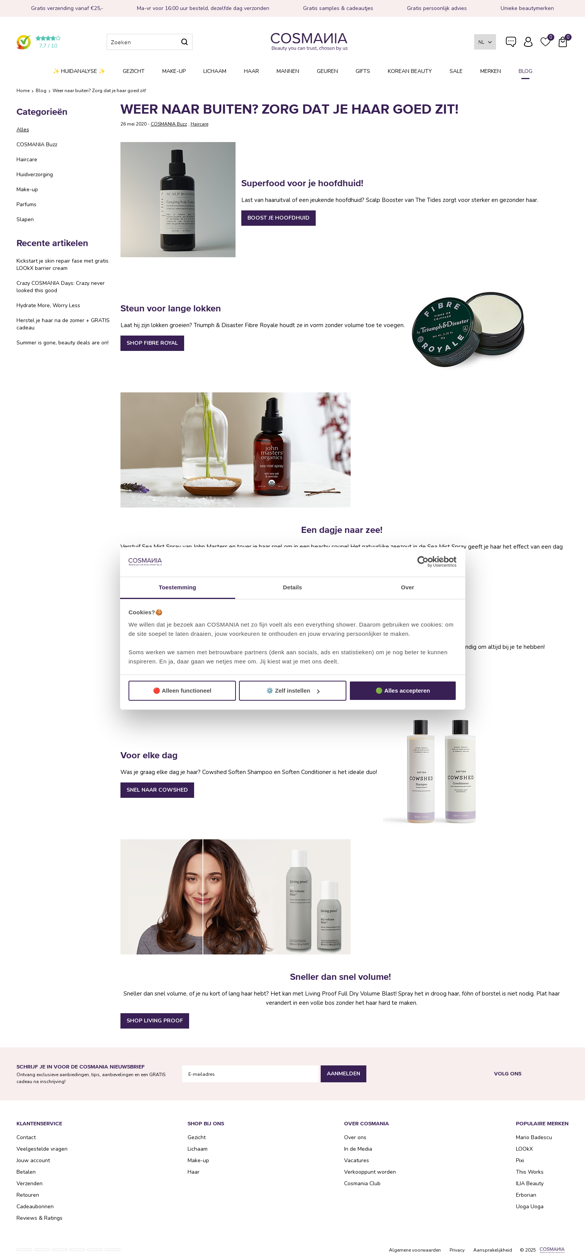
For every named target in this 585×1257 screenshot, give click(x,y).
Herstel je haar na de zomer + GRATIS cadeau (63, 324)
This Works (530, 1172)
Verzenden (29, 1183)
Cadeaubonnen (35, 1206)
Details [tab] (292, 587)
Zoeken (184, 42)
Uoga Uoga (530, 1206)
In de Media (358, 1149)
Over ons (355, 1137)
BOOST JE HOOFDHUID (278, 218)
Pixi (520, 1160)
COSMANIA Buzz (36, 144)
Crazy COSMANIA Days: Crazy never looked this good (60, 287)
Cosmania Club (362, 1183)
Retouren (27, 1195)
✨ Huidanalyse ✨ (79, 71)
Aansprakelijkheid (492, 1250)
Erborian (526, 1195)
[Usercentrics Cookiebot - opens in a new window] (422, 562)
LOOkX (524, 1149)
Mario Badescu (534, 1137)
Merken (490, 71)
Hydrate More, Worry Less (48, 305)
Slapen (25, 219)
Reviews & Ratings (39, 1218)
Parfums (26, 204)
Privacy (457, 1250)
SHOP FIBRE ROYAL (152, 343)
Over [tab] (407, 587)
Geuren (327, 71)
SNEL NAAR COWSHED (157, 790)
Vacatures (356, 1160)
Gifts (363, 71)
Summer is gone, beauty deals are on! (62, 342)
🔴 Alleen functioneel (182, 690)
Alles (22, 129)
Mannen (288, 71)
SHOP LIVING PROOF (155, 1020)
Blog (525, 71)
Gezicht (134, 71)
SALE (456, 71)
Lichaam (214, 71)
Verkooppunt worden (370, 1172)
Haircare (26, 159)
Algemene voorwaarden (415, 1250)
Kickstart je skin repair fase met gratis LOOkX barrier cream (62, 264)
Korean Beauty (410, 71)
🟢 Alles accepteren (403, 690)
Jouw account (33, 1160)
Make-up (174, 71)
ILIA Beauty (530, 1183)
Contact (26, 1137)
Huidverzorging (34, 174)
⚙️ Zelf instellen (293, 690)
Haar (251, 71)
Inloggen (528, 42)
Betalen (26, 1172)
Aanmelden (343, 1073)
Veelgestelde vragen (511, 43)
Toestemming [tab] (177, 587)
